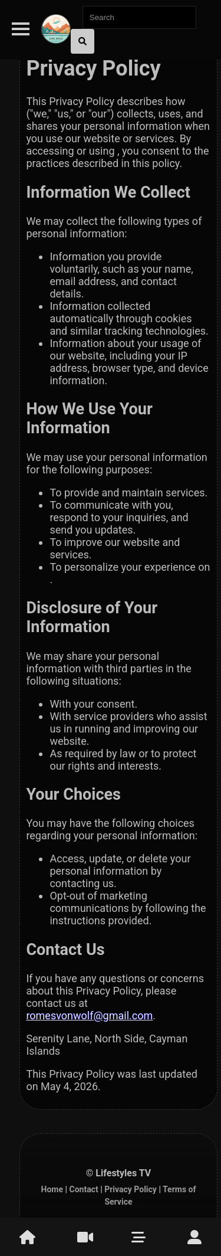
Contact (83, 1189)
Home (52, 1189)
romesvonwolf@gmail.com (89, 1015)
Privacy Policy (130, 1189)
